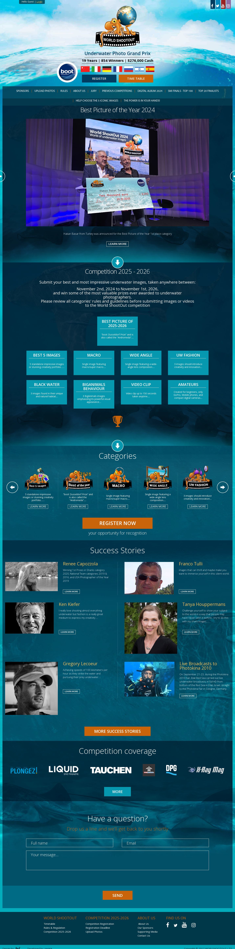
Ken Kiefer (69, 604)
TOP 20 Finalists (208, 91)
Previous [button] (12, 487)
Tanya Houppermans (203, 604)
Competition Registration (100, 923)
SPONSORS (22, 91)
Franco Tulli (190, 564)
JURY (94, 91)
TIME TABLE (136, 79)
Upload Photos (44, 91)
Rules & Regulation (54, 927)
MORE (117, 791)
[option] (117, 176)
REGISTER (99, 79)
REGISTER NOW (117, 523)
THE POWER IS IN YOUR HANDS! (142, 100)
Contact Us (144, 935)
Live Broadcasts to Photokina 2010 (198, 665)
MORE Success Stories (117, 731)
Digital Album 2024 (150, 91)
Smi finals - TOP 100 (180, 91)
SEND (117, 895)
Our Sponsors (145, 927)
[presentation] (51, 880)
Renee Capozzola (80, 564)
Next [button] (222, 487)
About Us (143, 923)
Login (39, 1)
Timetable (49, 923)
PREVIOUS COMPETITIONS (117, 91)
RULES (64, 91)
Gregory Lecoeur (80, 663)
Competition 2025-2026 (57, 931)
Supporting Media (147, 931)
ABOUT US (79, 91)
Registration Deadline (98, 927)
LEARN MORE (117, 244)
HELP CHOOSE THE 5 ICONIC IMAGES (97, 100)
